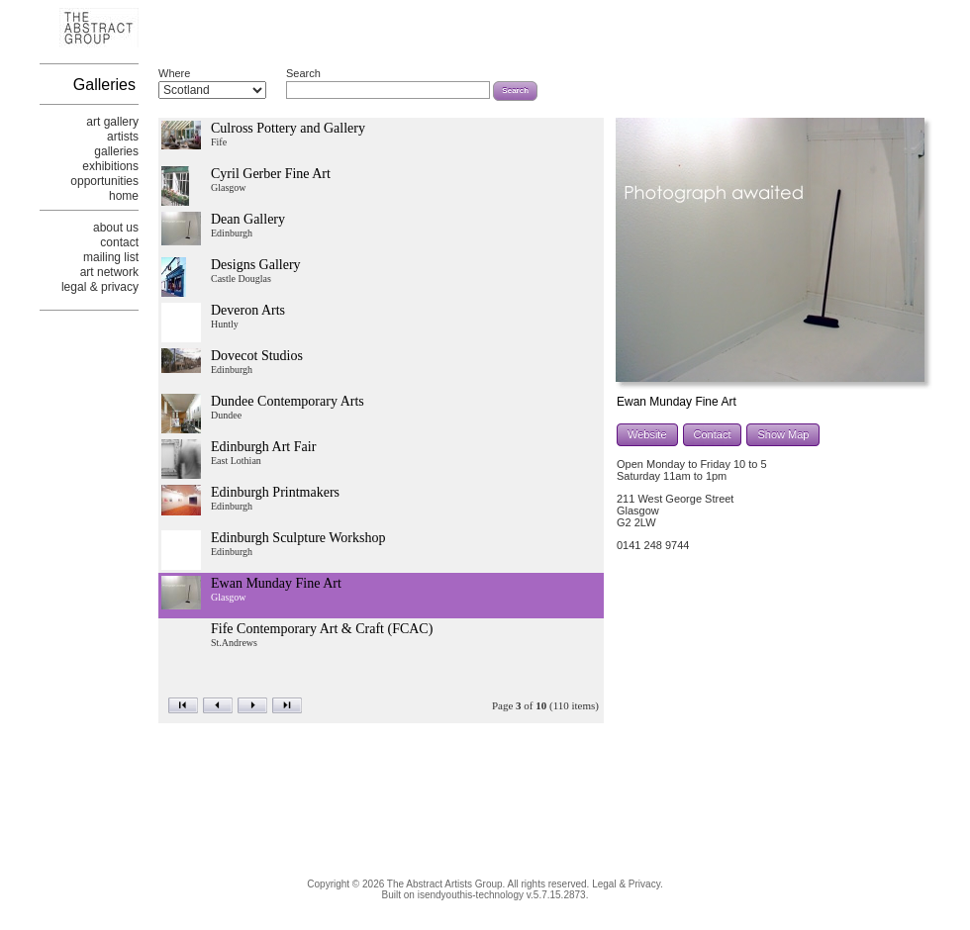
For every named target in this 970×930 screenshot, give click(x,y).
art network (109, 272)
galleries (116, 151)
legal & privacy (100, 287)
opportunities (104, 181)
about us (116, 227)
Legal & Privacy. (627, 884)
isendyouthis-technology (471, 894)
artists (123, 136)
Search (303, 73)
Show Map (783, 434)
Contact (712, 434)
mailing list (111, 257)
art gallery (112, 122)
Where (174, 73)
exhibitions (110, 166)
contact (119, 242)
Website (647, 434)
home (124, 196)
